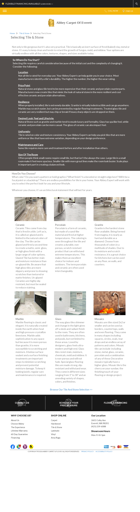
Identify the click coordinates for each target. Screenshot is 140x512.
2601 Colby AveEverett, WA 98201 (100, 479)
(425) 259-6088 (98, 484)
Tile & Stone (24, 33)
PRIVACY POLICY (87, 509)
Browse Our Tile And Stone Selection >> (71, 447)
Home (12, 33)
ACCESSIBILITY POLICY (104, 509)
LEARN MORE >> (47, 4)
